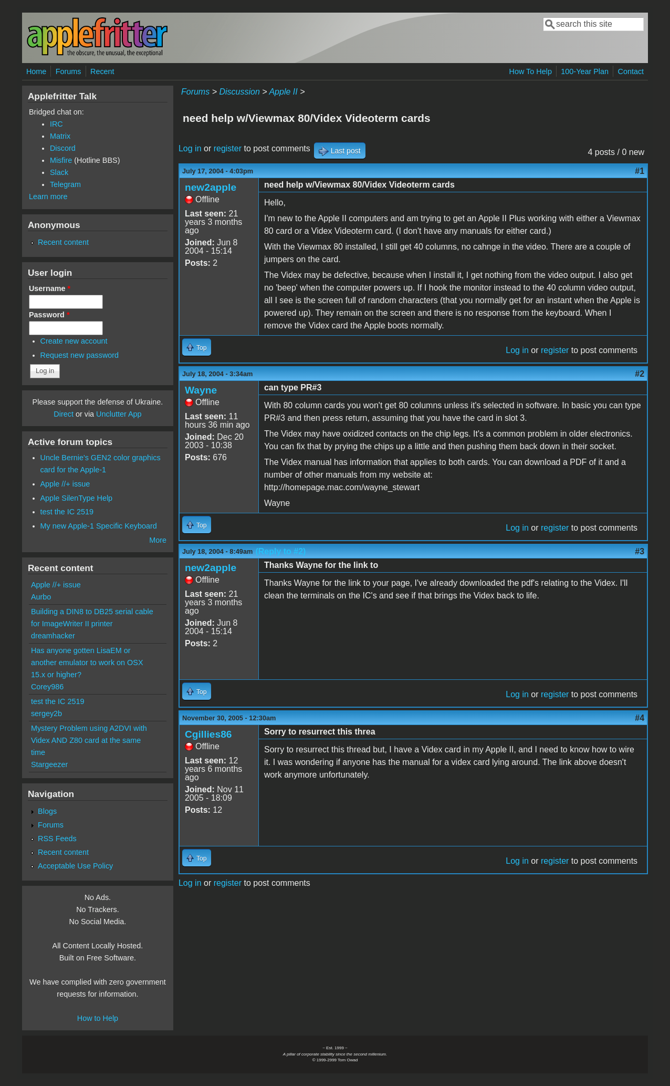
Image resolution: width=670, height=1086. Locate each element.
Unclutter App (118, 414)
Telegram (65, 184)
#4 (639, 717)
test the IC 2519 (67, 512)
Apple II (283, 91)
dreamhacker (53, 636)
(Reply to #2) (280, 551)
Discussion (239, 91)
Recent (102, 71)
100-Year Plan (585, 71)
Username (49, 288)
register (228, 148)
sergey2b (46, 713)
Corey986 (47, 686)
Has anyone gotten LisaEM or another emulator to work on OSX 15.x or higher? (87, 662)
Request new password (79, 355)
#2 (639, 373)
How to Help (97, 1018)
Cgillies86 (208, 734)
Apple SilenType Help (76, 498)
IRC (56, 124)
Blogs (47, 811)
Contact (630, 71)
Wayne (201, 390)
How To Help (530, 71)
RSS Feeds (57, 838)
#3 (639, 551)
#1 (639, 171)
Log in (190, 148)
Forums (68, 71)
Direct (64, 414)
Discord (63, 148)
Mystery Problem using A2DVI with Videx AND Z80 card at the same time (89, 740)
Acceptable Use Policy (75, 866)
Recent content (63, 242)
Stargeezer (49, 764)
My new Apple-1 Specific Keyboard (98, 526)
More (157, 540)
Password (49, 315)
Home (36, 71)
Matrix (60, 136)
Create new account (74, 341)
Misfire (61, 160)
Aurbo (41, 597)
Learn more (48, 196)
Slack (59, 172)
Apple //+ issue (65, 484)
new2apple (210, 187)
